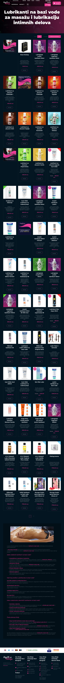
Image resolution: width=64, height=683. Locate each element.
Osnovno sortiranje (54, 36)
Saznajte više (32, 673)
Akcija (24, 0)
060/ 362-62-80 (48, 1)
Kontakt (22, 4)
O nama (38, 0)
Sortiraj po (46, 36)
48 (39, 36)
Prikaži (35, 36)
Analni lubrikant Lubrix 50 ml (40, 622)
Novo (28, 0)
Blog (33, 0)
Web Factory (5, 665)
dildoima (50, 559)
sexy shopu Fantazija (12, 549)
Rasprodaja (15, 4)
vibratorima (44, 559)
